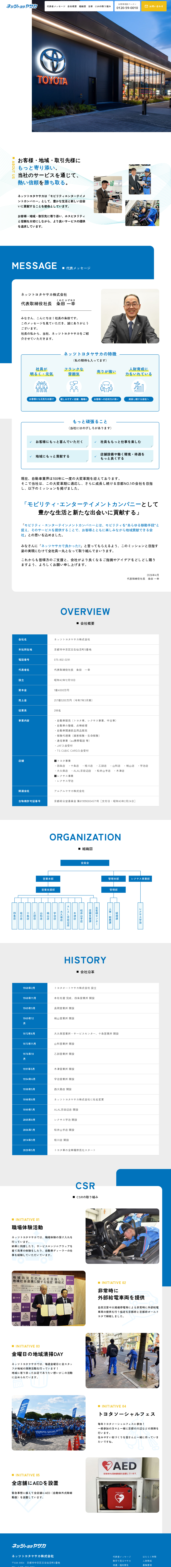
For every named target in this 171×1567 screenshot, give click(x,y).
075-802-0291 (62, 659)
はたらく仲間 (148, 1556)
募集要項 (146, 1565)
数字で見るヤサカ (120, 1561)
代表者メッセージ (120, 1556)
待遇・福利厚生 (118, 1565)
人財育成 (146, 1561)
